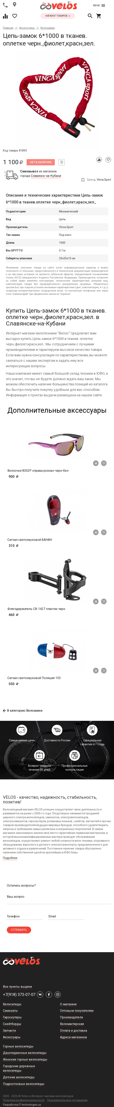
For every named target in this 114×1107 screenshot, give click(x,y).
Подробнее (10, 857)
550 (20, 684)
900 (25, 476)
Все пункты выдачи (17, 986)
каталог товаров (58, 15)
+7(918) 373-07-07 (19, 994)
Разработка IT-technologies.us (22, 1104)
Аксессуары (27, 27)
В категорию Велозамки (22, 710)
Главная (8, 27)
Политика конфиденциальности (23, 1100)
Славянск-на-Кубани (46, 176)
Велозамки (47, 27)
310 (25, 546)
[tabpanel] (57, 100)
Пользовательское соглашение (67, 1100)
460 (25, 615)
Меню (99, 5)
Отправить (19, 929)
